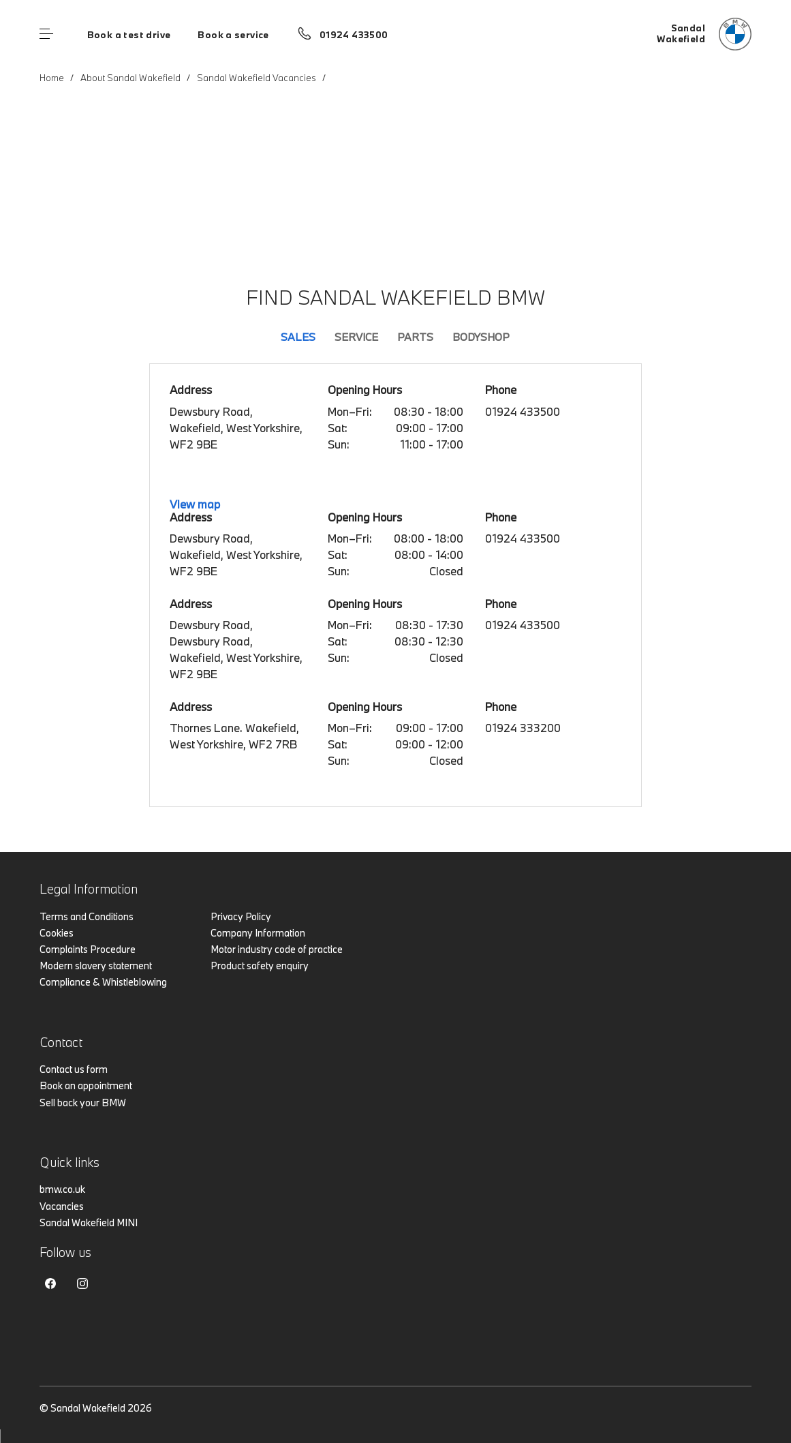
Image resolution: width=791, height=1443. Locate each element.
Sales (298, 337)
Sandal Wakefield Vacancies (256, 78)
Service (356, 337)
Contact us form (74, 1069)
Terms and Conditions (87, 916)
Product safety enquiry (260, 965)
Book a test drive (129, 35)
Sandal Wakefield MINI (89, 1222)
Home (52, 78)
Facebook (50, 1283)
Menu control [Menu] (46, 34)
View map (195, 504)
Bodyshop (481, 337)
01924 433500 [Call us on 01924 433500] (354, 35)
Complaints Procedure (88, 949)
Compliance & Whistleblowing (103, 981)
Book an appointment (86, 1085)
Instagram (82, 1283)
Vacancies (62, 1206)
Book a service (233, 35)
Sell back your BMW (83, 1102)
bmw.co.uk (62, 1189)
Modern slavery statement (96, 965)
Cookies (57, 932)
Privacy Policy (241, 916)
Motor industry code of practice (277, 949)
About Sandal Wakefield (130, 78)
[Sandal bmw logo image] (704, 34)
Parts (415, 337)
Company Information (258, 932)
